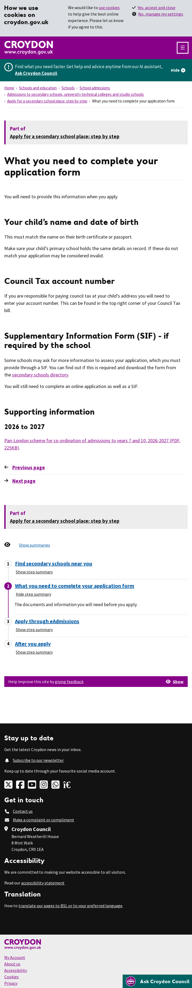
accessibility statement (43, 882)
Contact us (23, 811)
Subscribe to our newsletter (38, 760)
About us (12, 964)
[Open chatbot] (157, 981)
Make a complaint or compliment (43, 819)
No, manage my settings (160, 14)
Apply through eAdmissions (47, 621)
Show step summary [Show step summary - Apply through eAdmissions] (34, 629)
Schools (68, 87)
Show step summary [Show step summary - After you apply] (34, 652)
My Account (14, 957)
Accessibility (15, 970)
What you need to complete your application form (74, 585)
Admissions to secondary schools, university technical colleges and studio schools (75, 94)
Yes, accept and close (156, 7)
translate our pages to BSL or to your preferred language (70, 905)
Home (9, 87)
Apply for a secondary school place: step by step (47, 101)
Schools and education (38, 87)
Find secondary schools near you (53, 563)
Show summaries (34, 545)
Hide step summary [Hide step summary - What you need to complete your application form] (33, 594)
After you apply (33, 643)
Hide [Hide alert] (175, 70)
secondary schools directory (40, 375)
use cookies (109, 7)
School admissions (95, 87)
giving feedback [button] (69, 681)
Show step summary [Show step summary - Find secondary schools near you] (34, 571)
